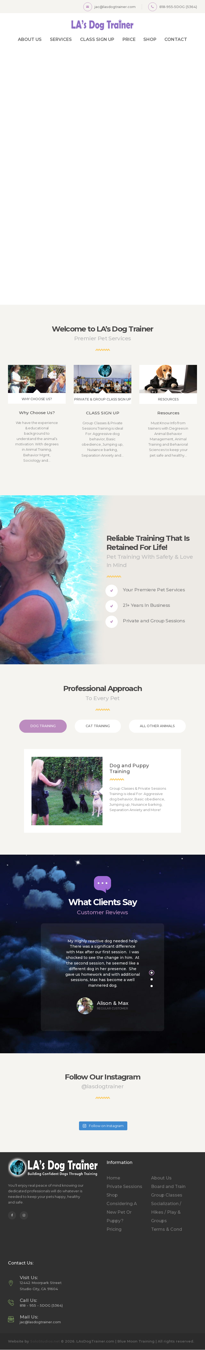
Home (113, 1178)
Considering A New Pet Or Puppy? (122, 1212)
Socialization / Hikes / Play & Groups (166, 1212)
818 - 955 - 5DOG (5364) (41, 1305)
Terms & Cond (166, 1229)
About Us (161, 1178)
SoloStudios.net (45, 1341)
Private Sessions (124, 1186)
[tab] (42, 726)
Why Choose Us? (37, 412)
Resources (168, 412)
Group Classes (166, 1195)
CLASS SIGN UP (102, 412)
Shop (112, 1195)
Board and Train (168, 1186)
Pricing (114, 1229)
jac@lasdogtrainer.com (40, 1322)
